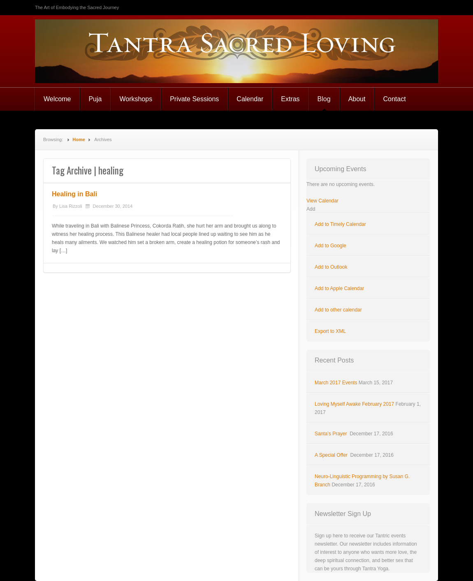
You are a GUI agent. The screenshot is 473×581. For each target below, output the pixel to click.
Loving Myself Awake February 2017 (354, 404)
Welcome (57, 98)
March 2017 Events (336, 383)
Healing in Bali (74, 194)
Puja (95, 98)
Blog (324, 98)
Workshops (135, 98)
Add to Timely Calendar (340, 224)
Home (78, 139)
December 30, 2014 (113, 206)
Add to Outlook (331, 267)
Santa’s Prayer (331, 434)
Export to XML (330, 331)
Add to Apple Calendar (339, 288)
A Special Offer (332, 455)
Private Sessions (194, 98)
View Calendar (322, 201)
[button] (310, 209)
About (357, 98)
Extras (290, 98)
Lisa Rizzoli (70, 206)
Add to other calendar (338, 310)
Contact (394, 98)
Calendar (249, 98)
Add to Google (330, 246)
